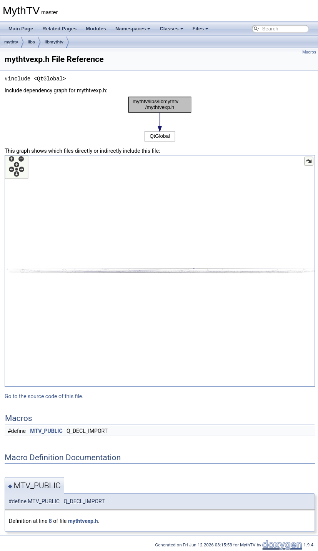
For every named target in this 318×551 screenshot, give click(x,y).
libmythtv (54, 42)
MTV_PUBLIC (46, 431)
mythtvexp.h (83, 521)
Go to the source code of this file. (44, 396)
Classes (171, 29)
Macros (309, 52)
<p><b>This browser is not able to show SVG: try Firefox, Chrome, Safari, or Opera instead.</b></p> (160, 119)
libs (31, 42)
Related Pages (59, 29)
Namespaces (133, 29)
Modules (96, 29)
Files (201, 29)
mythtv (11, 42)
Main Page (20, 29)
